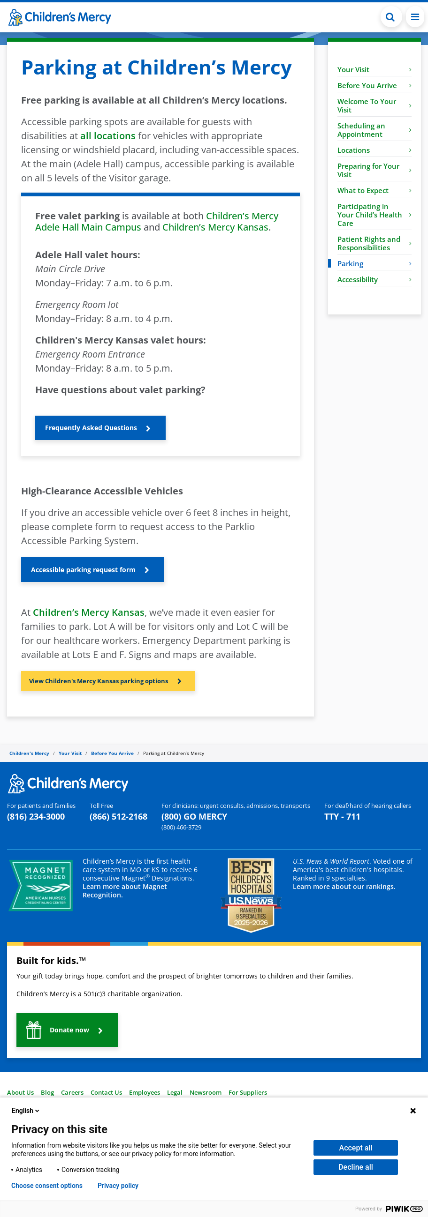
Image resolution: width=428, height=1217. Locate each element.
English (26, 1110)
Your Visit (374, 69)
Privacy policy (118, 1185)
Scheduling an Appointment (374, 129)
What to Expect (374, 190)
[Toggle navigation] (415, 16)
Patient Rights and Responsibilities (374, 243)
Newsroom (206, 1092)
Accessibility (374, 279)
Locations (374, 150)
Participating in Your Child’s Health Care (374, 214)
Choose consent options (47, 1185)
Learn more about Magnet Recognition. (125, 890)
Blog (47, 1092)
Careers (72, 1092)
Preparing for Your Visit (374, 170)
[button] (391, 16)
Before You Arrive (374, 85)
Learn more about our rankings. (344, 886)
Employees (144, 1092)
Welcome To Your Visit (374, 105)
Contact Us (106, 1092)
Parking (374, 263)
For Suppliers (248, 1092)
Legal (175, 1092)
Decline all (355, 1167)
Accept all (356, 1147)
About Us (20, 1092)
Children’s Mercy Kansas (215, 227)
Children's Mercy (29, 753)
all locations (108, 135)
